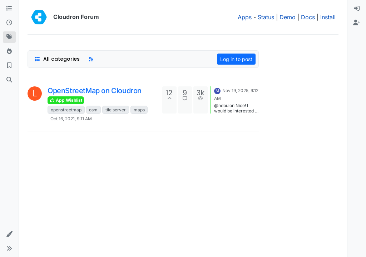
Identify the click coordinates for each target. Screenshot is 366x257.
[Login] (356, 8)
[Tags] (9, 37)
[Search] (9, 80)
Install (328, 17)
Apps (245, 17)
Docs (308, 17)
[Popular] (9, 51)
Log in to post (236, 59)
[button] (9, 234)
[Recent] (9, 23)
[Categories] (9, 8)
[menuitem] (356, 8)
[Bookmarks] (9, 65)
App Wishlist (65, 100)
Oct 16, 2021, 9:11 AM (71, 118)
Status (266, 17)
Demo (288, 17)
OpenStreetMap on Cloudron (95, 90)
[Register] (356, 23)
